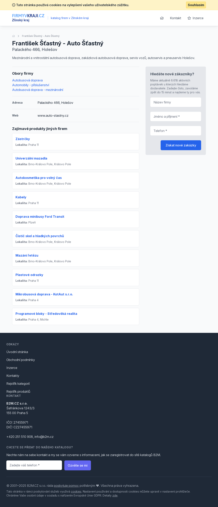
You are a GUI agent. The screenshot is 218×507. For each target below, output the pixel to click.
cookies (76, 491)
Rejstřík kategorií (18, 384)
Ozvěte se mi (78, 465)
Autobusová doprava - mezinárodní (37, 90)
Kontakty (12, 376)
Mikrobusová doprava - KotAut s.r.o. (44, 294)
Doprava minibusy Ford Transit (39, 217)
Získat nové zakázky (181, 145)
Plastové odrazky (29, 275)
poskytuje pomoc (66, 486)
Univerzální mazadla (31, 158)
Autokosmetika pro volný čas (38, 178)
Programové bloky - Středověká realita (46, 314)
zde (115, 495)
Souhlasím (196, 5)
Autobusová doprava (27, 80)
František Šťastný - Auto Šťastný (41, 35)
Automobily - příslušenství (30, 85)
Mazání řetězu (26, 255)
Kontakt (175, 18)
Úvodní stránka (17, 352)
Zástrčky (22, 139)
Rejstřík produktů (18, 391)
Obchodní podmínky (20, 360)
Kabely (20, 197)
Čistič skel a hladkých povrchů (39, 236)
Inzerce (195, 18)
